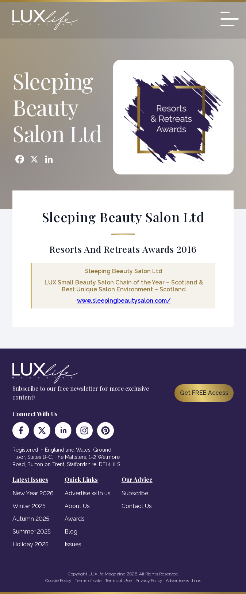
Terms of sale (88, 580)
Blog (71, 531)
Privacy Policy (148, 580)
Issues (73, 544)
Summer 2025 (31, 531)
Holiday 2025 (30, 544)
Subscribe (135, 493)
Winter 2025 (29, 506)
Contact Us (137, 506)
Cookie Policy (58, 580)
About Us (77, 506)
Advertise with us (88, 493)
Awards (75, 518)
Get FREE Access (204, 392)
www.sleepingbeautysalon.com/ (124, 300)
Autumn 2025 (30, 518)
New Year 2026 (33, 493)
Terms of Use (118, 580)
